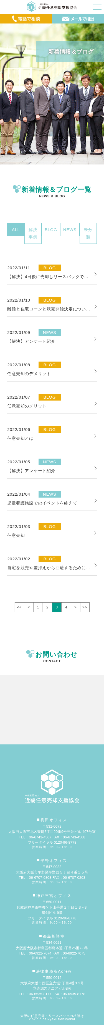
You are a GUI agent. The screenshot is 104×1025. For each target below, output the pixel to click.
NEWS (70, 229)
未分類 (88, 233)
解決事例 (33, 233)
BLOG (51, 229)
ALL (16, 229)
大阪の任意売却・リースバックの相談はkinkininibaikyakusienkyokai (52, 1017)
